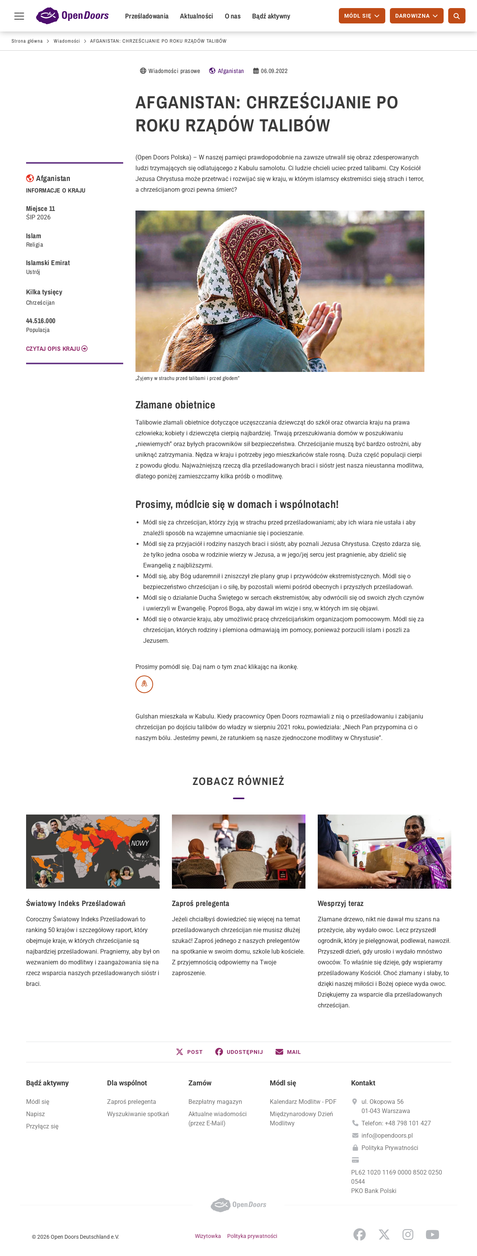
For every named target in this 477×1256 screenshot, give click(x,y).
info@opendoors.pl (387, 1135)
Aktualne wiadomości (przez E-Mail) (217, 1118)
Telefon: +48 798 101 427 (396, 1123)
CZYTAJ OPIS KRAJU (53, 348)
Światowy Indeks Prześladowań (76, 903)
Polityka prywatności (252, 1236)
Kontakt (363, 1083)
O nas (233, 16)
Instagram (407, 1234)
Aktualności (196, 16)
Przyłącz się (42, 1126)
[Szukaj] (456, 15)
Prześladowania (146, 16)
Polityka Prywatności (389, 1147)
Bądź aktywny (271, 16)
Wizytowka (208, 1236)
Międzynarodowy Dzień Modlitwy (301, 1118)
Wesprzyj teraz (341, 903)
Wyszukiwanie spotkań (138, 1114)
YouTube (432, 1234)
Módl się (37, 1101)
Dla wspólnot (127, 1083)
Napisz (35, 1114)
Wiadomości (67, 41)
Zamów (199, 1083)
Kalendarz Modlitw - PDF (303, 1101)
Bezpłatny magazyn (215, 1101)
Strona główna (27, 41)
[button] (189, 1052)
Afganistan (231, 70)
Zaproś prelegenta (200, 903)
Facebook (359, 1234)
